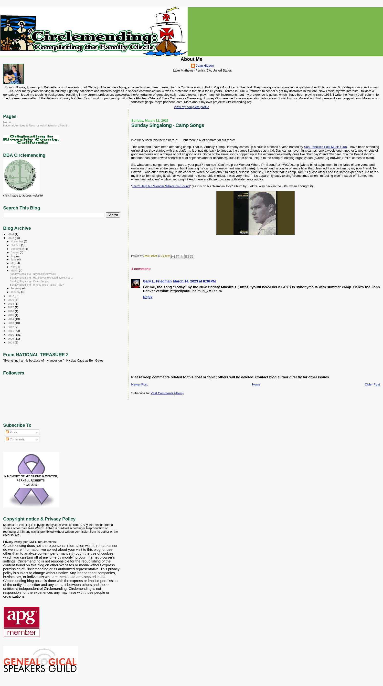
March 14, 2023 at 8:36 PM (194, 281)
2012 (11, 326)
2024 (11, 234)
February (16, 288)
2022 (11, 295)
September (18, 248)
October (16, 245)
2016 (11, 311)
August (15, 252)
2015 (11, 315)
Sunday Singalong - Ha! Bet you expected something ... (41, 277)
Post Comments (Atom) (167, 393)
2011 (11, 330)
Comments (15, 439)
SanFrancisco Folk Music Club (325, 147)
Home (256, 384)
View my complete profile (191, 107)
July (13, 256)
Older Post (372, 384)
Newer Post (139, 384)
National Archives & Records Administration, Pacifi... (36, 125)
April (14, 266)
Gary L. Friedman (157, 281)
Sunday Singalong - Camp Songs (29, 281)
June (14, 259)
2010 (11, 334)
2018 (11, 303)
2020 (11, 299)
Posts (11, 432)
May (14, 263)
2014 (11, 319)
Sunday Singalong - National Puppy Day (33, 273)
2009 (11, 338)
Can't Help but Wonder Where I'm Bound (161, 186)
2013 (11, 322)
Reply (147, 297)
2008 (11, 342)
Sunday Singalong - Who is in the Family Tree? (37, 284)
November (17, 241)
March (15, 270)
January (16, 292)
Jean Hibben (205, 65)
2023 (11, 237)
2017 (11, 307)
